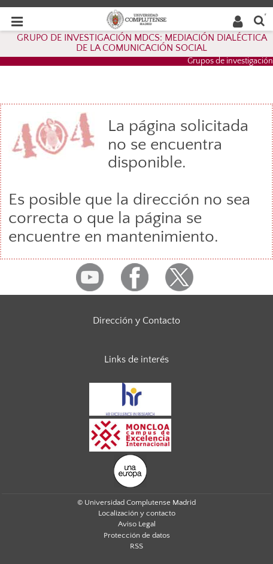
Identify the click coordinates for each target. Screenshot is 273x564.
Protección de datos (137, 535)
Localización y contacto (136, 513)
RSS (136, 546)
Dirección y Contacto (136, 320)
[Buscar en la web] (259, 20)
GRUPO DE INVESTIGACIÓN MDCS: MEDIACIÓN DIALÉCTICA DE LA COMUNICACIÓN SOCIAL (142, 43)
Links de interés (136, 359)
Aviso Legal (137, 524)
